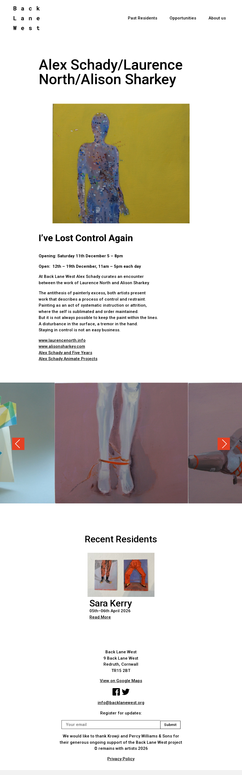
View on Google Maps (121, 680)
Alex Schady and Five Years (65, 352)
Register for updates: (121, 713)
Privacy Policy (120, 759)
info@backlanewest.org (121, 703)
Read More (100, 617)
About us (217, 19)
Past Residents (142, 19)
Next (224, 444)
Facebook (116, 692)
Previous (18, 444)
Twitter (126, 692)
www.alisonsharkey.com (62, 346)
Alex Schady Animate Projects (68, 358)
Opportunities (183, 19)
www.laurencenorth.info (62, 340)
